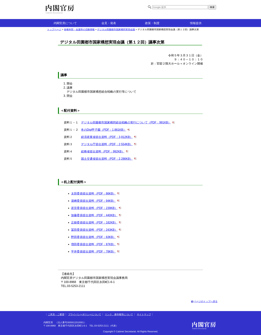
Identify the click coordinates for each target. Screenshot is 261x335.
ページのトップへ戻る (206, 301)
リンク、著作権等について (119, 314)
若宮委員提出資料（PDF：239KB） (94, 208)
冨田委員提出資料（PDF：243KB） (94, 229)
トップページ (54, 29)
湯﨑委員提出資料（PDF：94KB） (93, 200)
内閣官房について (65, 23)
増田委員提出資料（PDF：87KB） (93, 244)
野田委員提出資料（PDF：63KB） (93, 237)
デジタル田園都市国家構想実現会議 (116, 29)
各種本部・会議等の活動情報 (79, 29)
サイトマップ (144, 314)
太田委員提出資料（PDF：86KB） (93, 193)
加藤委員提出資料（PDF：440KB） (94, 215)
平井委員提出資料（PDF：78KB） (93, 251)
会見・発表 (109, 23)
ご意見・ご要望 (56, 314)
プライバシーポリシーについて (84, 314)
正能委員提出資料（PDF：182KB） (94, 222)
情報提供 (196, 23)
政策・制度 (152, 23)
